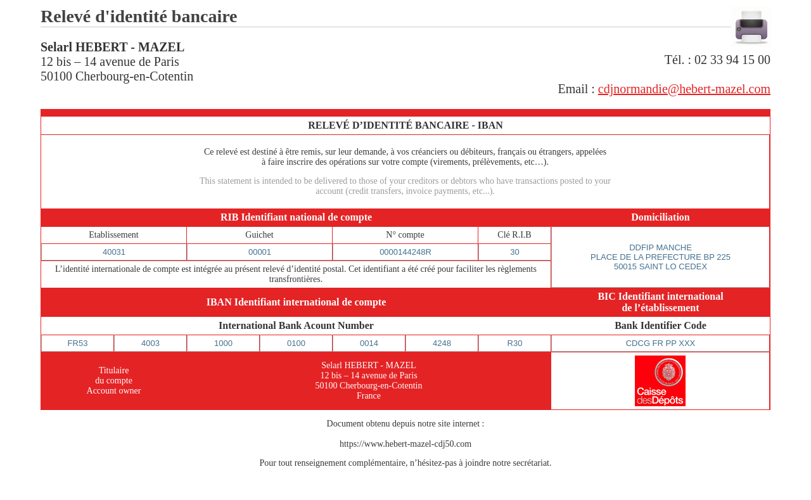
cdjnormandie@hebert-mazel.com (684, 89)
